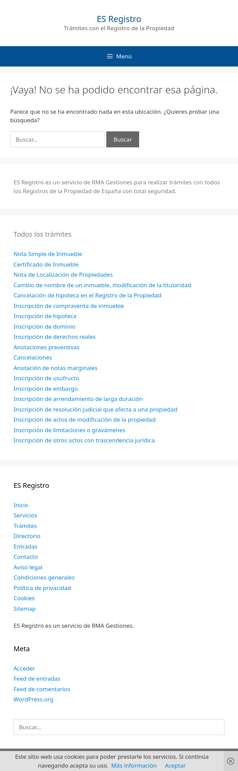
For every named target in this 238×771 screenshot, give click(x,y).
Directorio (27, 536)
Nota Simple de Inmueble (48, 254)
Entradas (25, 546)
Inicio (21, 505)
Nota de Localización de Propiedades (63, 274)
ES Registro (119, 18)
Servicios (25, 515)
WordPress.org (33, 699)
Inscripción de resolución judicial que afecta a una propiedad (95, 409)
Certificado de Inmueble (46, 264)
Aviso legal (28, 567)
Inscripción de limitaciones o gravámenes (69, 430)
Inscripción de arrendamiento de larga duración (78, 399)
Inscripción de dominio (44, 326)
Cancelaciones (33, 357)
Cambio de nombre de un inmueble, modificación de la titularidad (102, 285)
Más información (134, 765)
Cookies (24, 598)
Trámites (25, 526)
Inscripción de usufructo (46, 378)
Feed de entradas (37, 678)
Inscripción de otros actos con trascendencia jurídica (84, 440)
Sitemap (25, 608)
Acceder (24, 668)
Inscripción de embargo (46, 388)
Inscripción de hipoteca (45, 316)
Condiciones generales (44, 577)
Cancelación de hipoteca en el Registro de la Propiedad (87, 295)
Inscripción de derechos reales (54, 337)
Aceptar (175, 765)
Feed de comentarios (42, 689)
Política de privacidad (42, 588)
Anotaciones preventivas (47, 347)
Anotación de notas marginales (56, 368)
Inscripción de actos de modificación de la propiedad (85, 419)
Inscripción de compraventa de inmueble (69, 306)
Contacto (26, 557)
